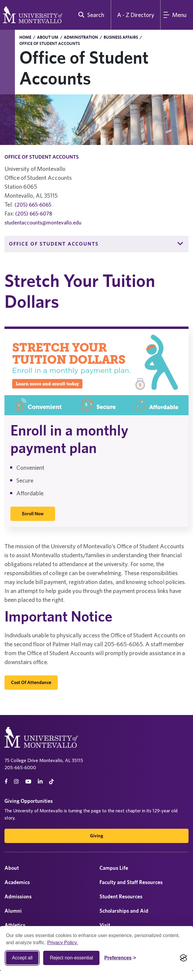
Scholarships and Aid (123, 911)
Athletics (14, 925)
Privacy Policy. (62, 942)
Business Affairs (121, 37)
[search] (90, 15)
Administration (81, 37)
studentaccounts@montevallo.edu (42, 222)
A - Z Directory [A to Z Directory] (135, 14)
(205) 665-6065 (33, 205)
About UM (47, 37)
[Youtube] (28, 782)
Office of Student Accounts (54, 244)
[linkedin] (40, 782)
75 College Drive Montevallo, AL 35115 (43, 760)
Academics (17, 882)
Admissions (18, 896)
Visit (104, 925)
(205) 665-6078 (33, 213)
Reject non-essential (71, 957)
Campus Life (113, 868)
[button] (180, 243)
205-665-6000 (20, 767)
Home (25, 37)
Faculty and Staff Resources (131, 882)
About (11, 868)
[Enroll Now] (32, 514)
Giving (96, 836)
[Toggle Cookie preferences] (120, 957)
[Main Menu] (177, 15)
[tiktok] (51, 782)
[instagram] (16, 782)
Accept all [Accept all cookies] (22, 957)
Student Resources (120, 896)
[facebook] (5, 782)
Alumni (13, 911)
